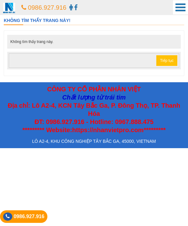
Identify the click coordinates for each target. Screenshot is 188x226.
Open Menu (180, 7)
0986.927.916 (44, 7)
